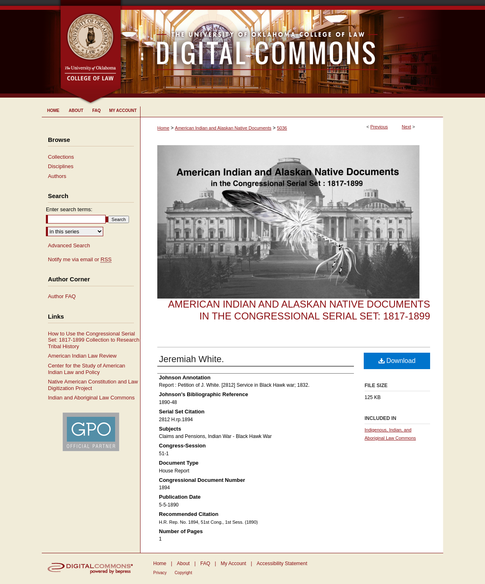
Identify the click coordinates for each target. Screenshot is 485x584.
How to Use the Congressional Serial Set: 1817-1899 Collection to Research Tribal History (93, 340)
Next (406, 126)
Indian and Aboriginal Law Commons (91, 398)
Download (397, 360)
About (183, 563)
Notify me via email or (79, 259)
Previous (379, 126)
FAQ (205, 563)
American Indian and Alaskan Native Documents (223, 127)
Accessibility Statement (282, 563)
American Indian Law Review (82, 356)
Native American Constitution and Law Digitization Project (93, 385)
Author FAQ (62, 296)
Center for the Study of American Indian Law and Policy (86, 369)
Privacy (160, 572)
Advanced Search (69, 245)
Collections (61, 157)
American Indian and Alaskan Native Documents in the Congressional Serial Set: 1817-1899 (299, 310)
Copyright (183, 572)
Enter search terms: (69, 209)
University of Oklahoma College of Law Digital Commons (282, 49)
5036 (282, 127)
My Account (233, 563)
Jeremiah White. (191, 359)
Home (163, 127)
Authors (57, 176)
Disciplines (60, 166)
